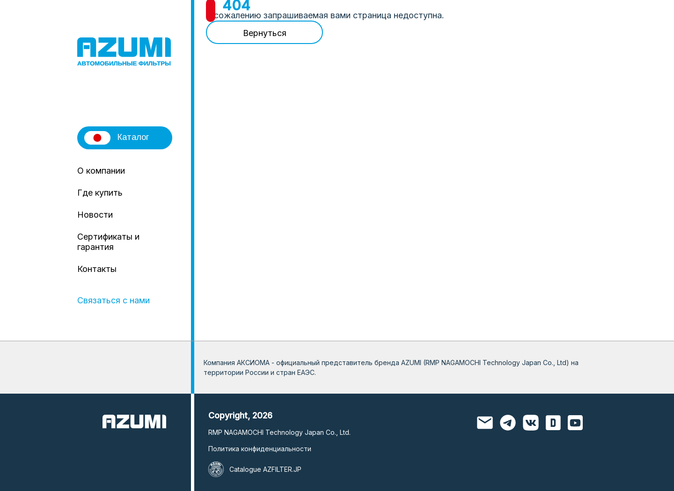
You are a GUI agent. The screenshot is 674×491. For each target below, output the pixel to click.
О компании (101, 171)
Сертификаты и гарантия (108, 242)
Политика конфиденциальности (259, 449)
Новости (95, 215)
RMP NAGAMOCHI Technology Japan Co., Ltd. (279, 432)
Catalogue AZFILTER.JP (265, 469)
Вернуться (264, 33)
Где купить (100, 193)
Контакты (97, 269)
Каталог (116, 138)
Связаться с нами (113, 300)
